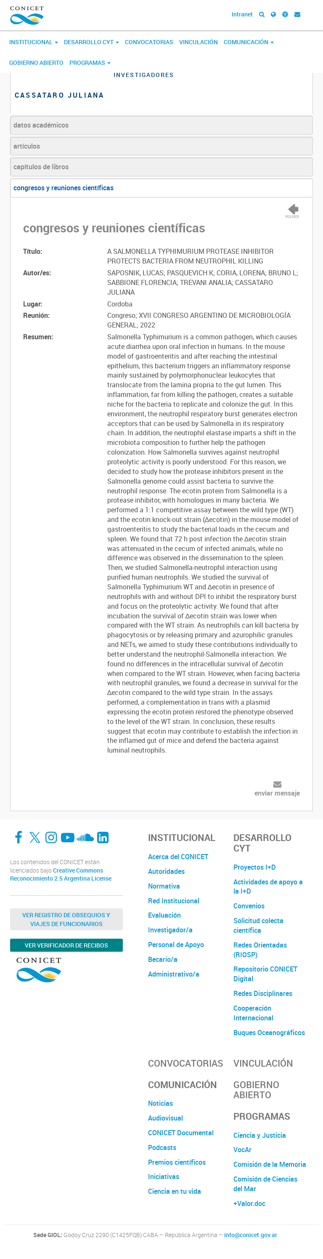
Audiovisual (165, 1118)
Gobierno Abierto (36, 63)
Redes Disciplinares (262, 993)
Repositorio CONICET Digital (265, 973)
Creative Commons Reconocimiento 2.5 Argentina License (60, 874)
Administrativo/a (173, 974)
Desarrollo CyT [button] (91, 42)
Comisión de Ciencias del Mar (265, 1183)
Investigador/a (170, 929)
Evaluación (164, 915)
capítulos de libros (41, 166)
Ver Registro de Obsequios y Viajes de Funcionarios (66, 919)
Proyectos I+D (254, 867)
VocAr (242, 1149)
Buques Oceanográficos (269, 1032)
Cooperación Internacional (253, 1012)
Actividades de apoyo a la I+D (268, 886)
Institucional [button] (33, 42)
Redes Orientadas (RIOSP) (260, 949)
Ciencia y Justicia (259, 1135)
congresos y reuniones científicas (63, 187)
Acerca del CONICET (178, 856)
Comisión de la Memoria (269, 1164)
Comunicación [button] (249, 42)
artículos (26, 146)
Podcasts (162, 1147)
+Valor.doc (249, 1203)
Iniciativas (163, 1176)
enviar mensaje (277, 793)
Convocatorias (149, 42)
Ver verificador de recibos (66, 945)
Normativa (164, 886)
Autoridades (166, 871)
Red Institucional (173, 900)
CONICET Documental (181, 1132)
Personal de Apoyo (176, 944)
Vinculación (198, 42)
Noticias (160, 1103)
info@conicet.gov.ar (250, 1235)
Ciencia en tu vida (174, 1191)
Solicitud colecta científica (258, 925)
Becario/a (162, 959)
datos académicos (41, 125)
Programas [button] (90, 63)
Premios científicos (177, 1162)
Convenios (249, 905)
